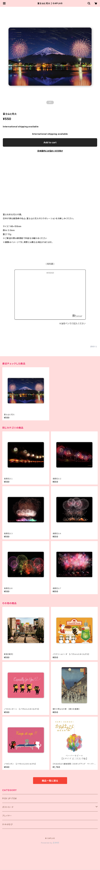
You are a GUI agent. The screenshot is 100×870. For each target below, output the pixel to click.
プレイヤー (7, 815)
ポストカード (8, 807)
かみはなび (7, 824)
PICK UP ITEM (9, 798)
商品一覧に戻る (50, 780)
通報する (93, 346)
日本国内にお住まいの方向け (50, 151)
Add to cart (50, 142)
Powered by (50, 843)
